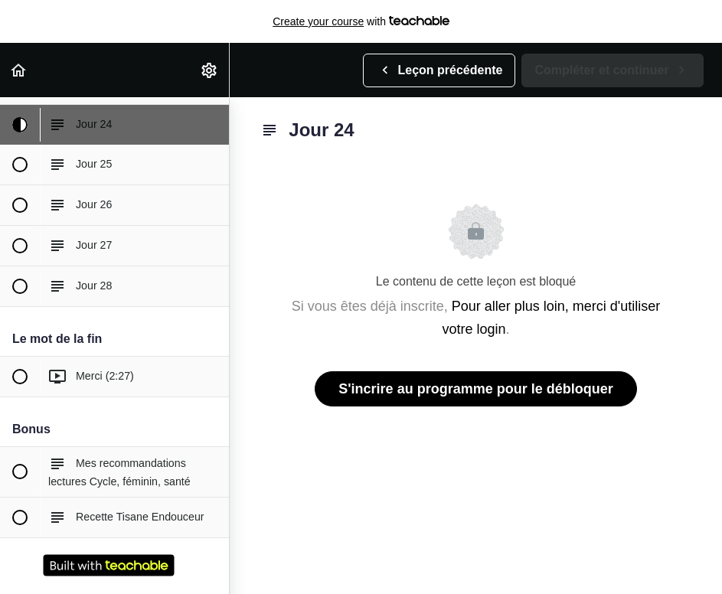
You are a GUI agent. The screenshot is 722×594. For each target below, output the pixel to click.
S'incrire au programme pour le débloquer (475, 389)
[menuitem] (210, 70)
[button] (19, 70)
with (361, 21)
